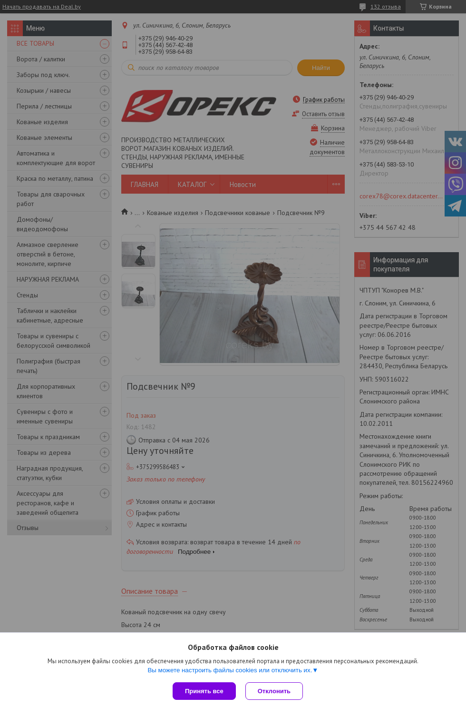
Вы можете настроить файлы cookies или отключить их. (229, 670)
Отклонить (274, 691)
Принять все (204, 691)
